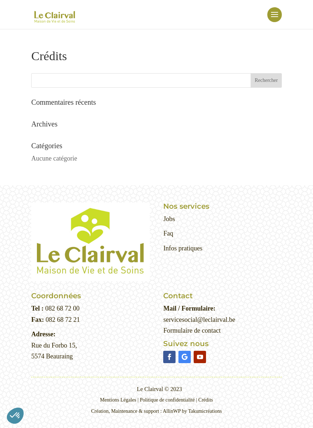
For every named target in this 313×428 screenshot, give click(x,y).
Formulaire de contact (192, 330)
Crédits (205, 400)
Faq (168, 233)
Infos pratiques (182, 248)
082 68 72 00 (61, 308)
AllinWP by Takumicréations (192, 411)
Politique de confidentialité (167, 400)
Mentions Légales (118, 400)
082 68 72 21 (62, 319)
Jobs (169, 219)
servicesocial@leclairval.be (199, 319)
